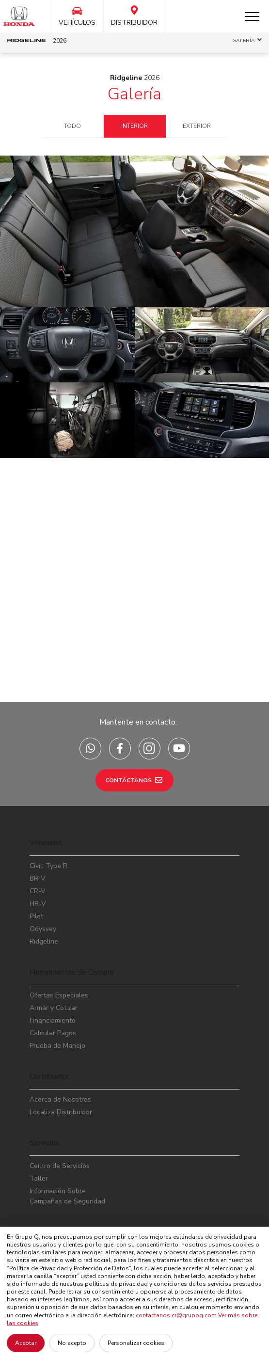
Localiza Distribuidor (61, 1112)
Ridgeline (44, 941)
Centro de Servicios (60, 1165)
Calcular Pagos (53, 1033)
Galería (134, 93)
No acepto (72, 1343)
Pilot (36, 916)
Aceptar (25, 1343)
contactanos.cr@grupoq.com (176, 1315)
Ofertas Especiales (59, 995)
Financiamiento (53, 1020)
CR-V (38, 891)
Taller (39, 1178)
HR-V (38, 903)
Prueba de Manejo (57, 1045)
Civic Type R (48, 865)
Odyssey (43, 928)
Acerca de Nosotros (60, 1099)
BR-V (38, 878)
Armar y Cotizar (54, 1007)
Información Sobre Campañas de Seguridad (67, 1196)
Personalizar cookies (136, 1343)
